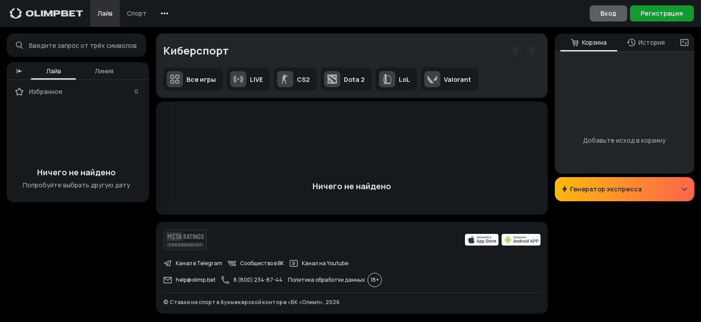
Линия (104, 71)
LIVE (247, 80)
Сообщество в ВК (256, 265)
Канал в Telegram (193, 265)
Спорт (137, 13)
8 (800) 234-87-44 (252, 281)
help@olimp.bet (190, 281)
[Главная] (46, 13)
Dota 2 (345, 80)
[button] (20, 72)
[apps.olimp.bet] (481, 241)
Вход (608, 13)
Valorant (448, 80)
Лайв (105, 13)
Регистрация (662, 13)
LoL (395, 80)
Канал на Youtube (319, 265)
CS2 (294, 80)
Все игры (191, 80)
